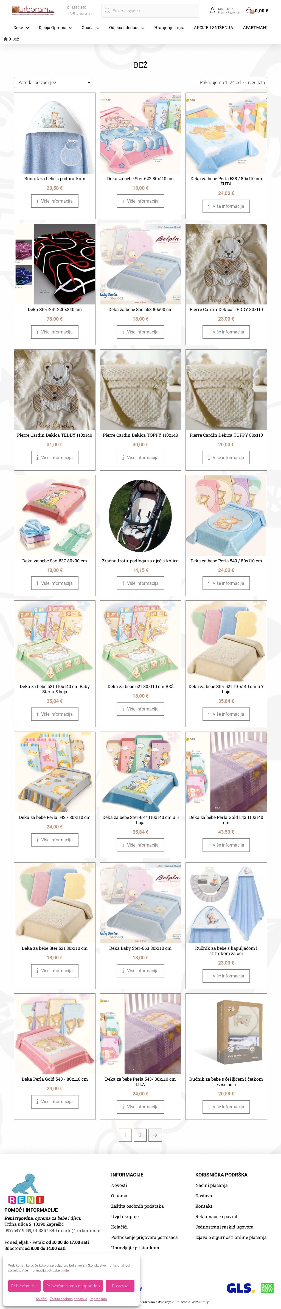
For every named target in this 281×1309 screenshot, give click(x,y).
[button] (257, 10)
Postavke (120, 1285)
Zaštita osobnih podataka (68, 1298)
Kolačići (41, 1298)
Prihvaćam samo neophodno (73, 1285)
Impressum (98, 1298)
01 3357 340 (45, 1230)
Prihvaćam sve (24, 1285)
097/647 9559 (17, 1230)
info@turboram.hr (82, 1230)
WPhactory (200, 1302)
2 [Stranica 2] (140, 1135)
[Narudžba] (52, 82)
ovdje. (65, 1270)
